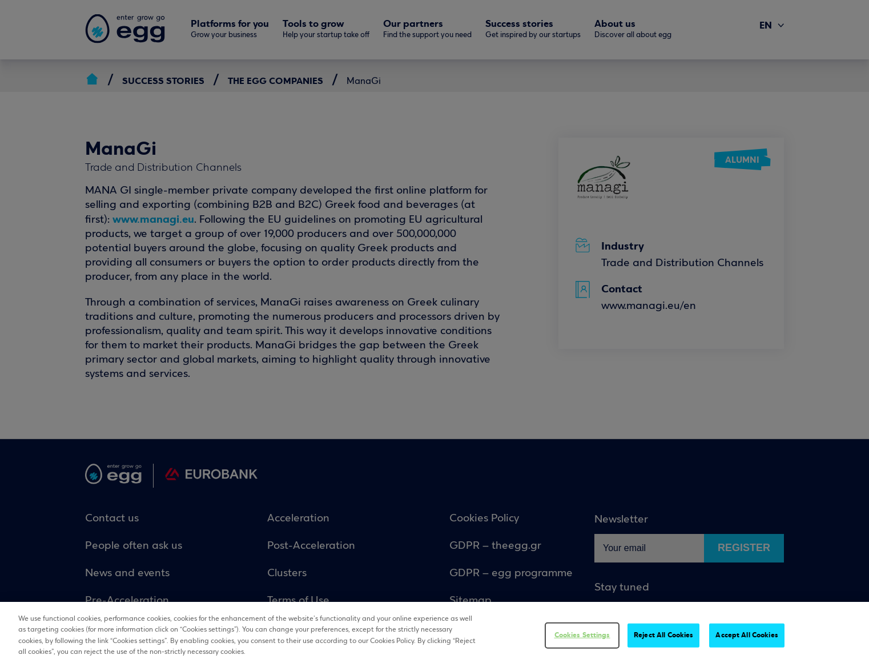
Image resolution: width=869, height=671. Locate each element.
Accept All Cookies (746, 635)
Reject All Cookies (663, 635)
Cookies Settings (582, 635)
